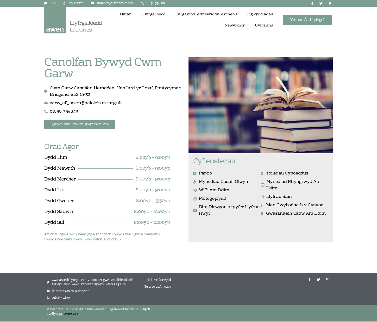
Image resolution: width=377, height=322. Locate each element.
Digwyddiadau (259, 14)
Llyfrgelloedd (153, 14)
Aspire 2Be (71, 314)
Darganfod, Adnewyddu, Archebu (206, 14)
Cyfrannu (264, 25)
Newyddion (235, 25)
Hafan (126, 14)
